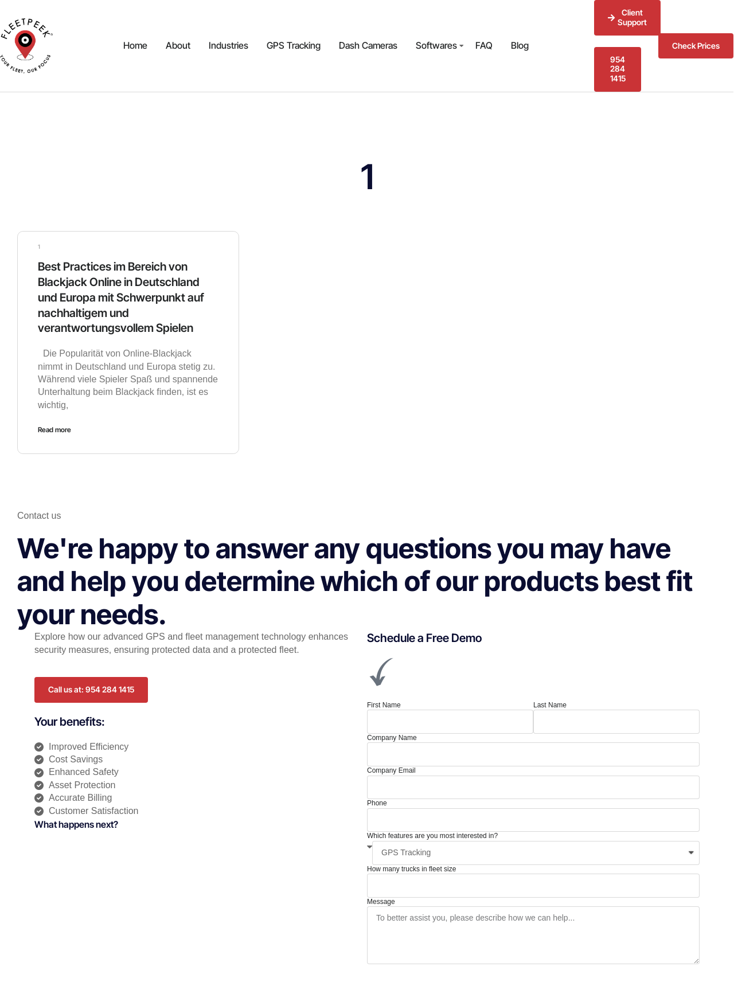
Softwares (436, 45)
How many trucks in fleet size (411, 867)
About (178, 45)
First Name (384, 703)
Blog (520, 45)
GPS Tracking (294, 45)
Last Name (550, 703)
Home (135, 45)
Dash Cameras (368, 45)
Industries (228, 45)
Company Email (391, 768)
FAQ (484, 45)
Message (381, 899)
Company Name (392, 735)
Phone (377, 801)
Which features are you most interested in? (432, 834)
